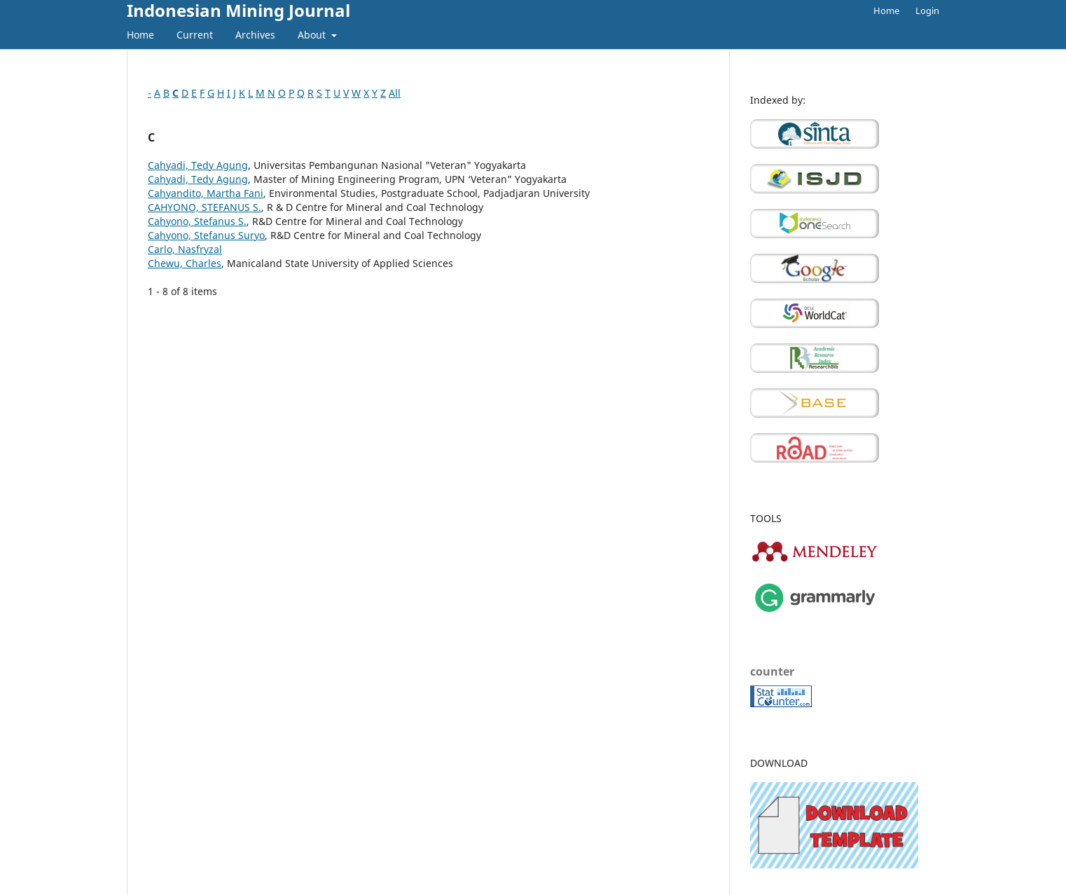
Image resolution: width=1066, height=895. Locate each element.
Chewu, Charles (184, 263)
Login (927, 10)
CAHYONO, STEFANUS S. (204, 207)
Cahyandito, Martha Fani (205, 193)
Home (140, 34)
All (395, 93)
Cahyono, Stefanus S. (197, 221)
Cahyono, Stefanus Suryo (206, 235)
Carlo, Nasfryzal (185, 249)
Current (194, 34)
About (313, 34)
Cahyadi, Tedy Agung (198, 165)
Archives (255, 34)
